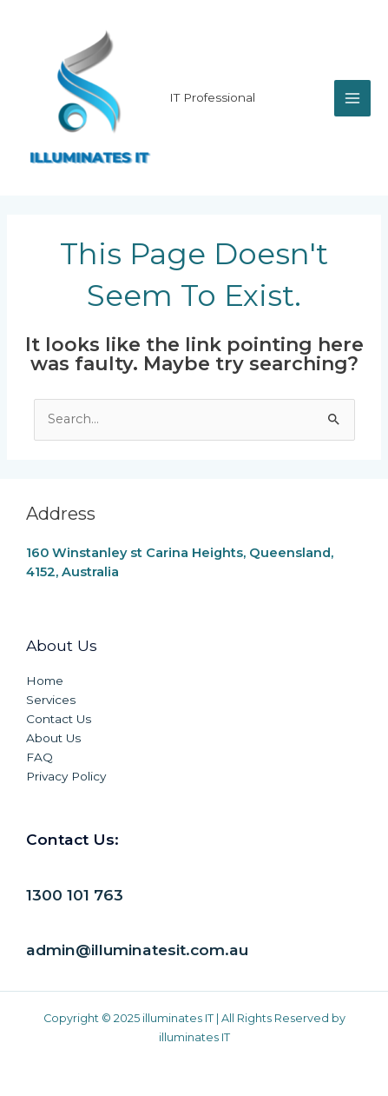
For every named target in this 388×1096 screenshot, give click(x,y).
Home (44, 680)
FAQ (39, 757)
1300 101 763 (74, 895)
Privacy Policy (66, 776)
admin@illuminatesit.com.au (137, 949)
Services (51, 700)
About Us (53, 738)
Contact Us (58, 719)
